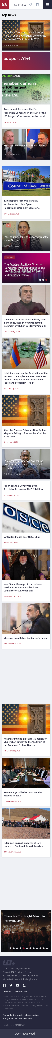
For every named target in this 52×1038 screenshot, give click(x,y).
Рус (19, 4)
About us (7, 991)
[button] (39, 279)
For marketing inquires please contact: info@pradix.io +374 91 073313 (21, 1016)
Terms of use (21, 991)
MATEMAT (20, 1024)
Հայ (15, 4)
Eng (24, 4)
